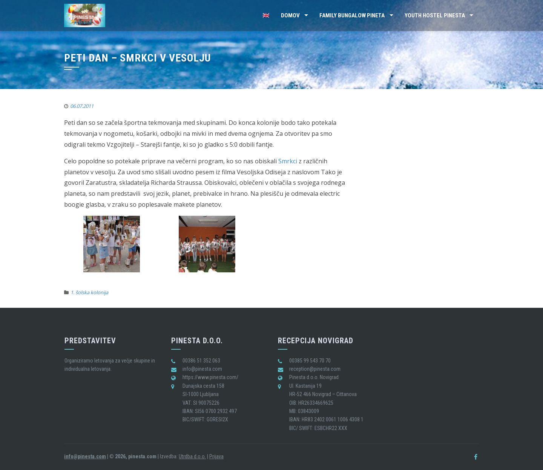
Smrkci (287, 161)
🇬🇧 (266, 15)
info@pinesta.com (85, 456)
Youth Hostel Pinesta (435, 15)
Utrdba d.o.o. (192, 456)
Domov (290, 15)
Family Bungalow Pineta (352, 15)
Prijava (216, 456)
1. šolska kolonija (89, 292)
